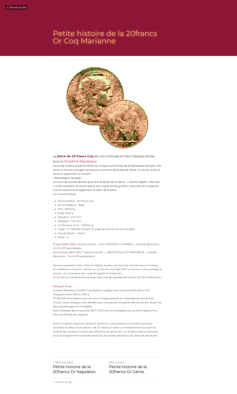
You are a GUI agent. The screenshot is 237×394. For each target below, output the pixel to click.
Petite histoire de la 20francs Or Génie (151, 361)
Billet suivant (128, 354)
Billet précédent (63, 354)
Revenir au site (16, 7)
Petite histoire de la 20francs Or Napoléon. (83, 361)
